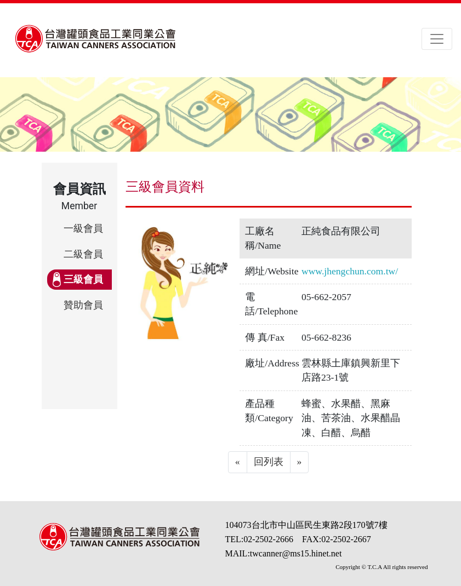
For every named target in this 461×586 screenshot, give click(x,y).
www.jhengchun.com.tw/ (349, 271)
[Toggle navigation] (437, 39)
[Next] (299, 462)
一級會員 (83, 228)
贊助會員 (83, 305)
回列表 (268, 461)
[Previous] (237, 462)
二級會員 (83, 254)
